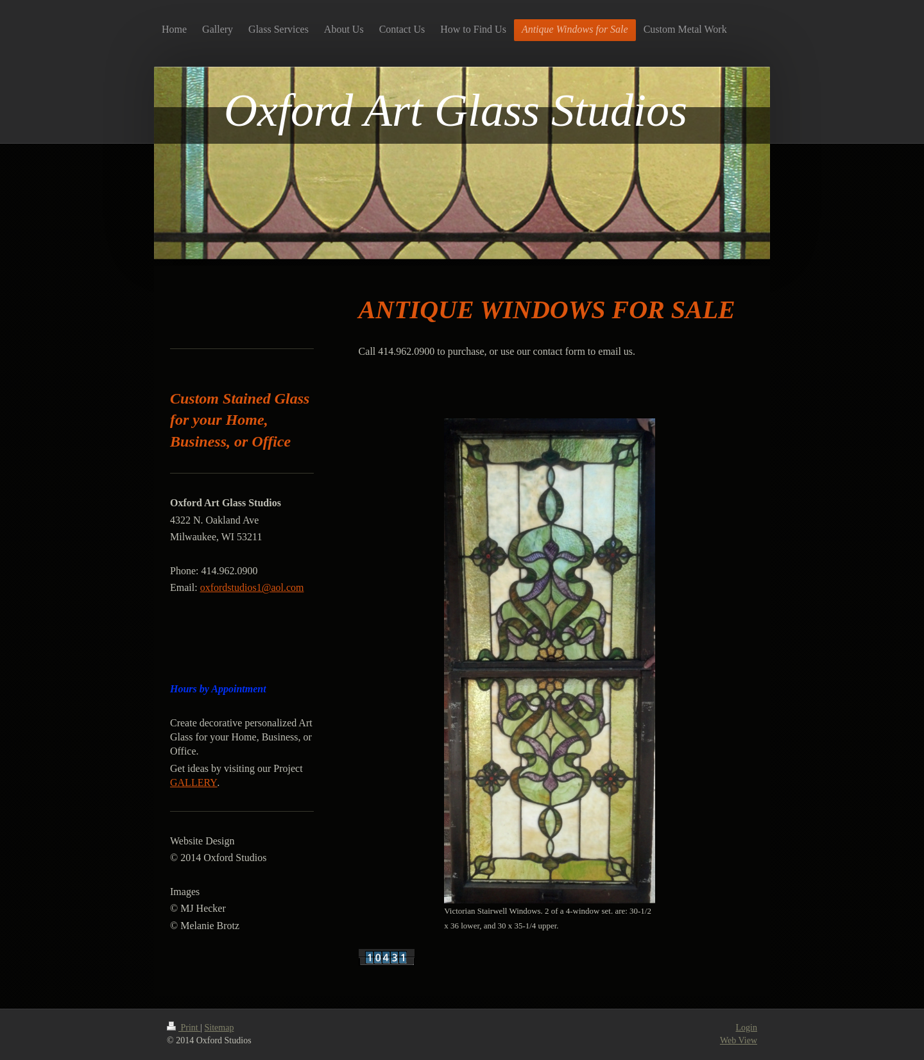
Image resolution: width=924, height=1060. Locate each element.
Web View (738, 1040)
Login (746, 1027)
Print (183, 1027)
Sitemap (219, 1027)
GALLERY (194, 782)
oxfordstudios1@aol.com (252, 587)
